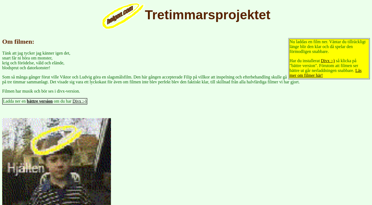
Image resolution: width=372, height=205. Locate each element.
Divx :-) (328, 60)
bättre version (40, 101)
